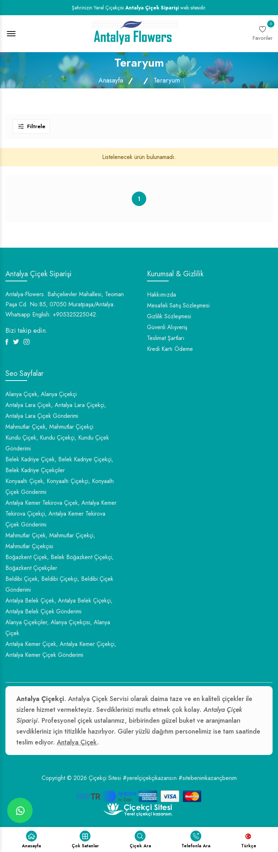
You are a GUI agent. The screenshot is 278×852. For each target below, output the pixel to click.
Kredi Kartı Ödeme (170, 349)
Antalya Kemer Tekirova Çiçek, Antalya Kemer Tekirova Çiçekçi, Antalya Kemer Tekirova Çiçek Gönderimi (61, 514)
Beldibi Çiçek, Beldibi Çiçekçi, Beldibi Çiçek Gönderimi (59, 584)
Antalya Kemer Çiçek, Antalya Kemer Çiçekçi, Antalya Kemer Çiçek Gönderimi (60, 649)
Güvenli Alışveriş (167, 327)
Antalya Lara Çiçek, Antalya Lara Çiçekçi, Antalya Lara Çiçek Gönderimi (55, 410)
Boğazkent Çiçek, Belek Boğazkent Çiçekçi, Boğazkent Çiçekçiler (59, 562)
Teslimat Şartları (166, 338)
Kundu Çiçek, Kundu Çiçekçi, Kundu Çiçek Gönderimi (57, 443)
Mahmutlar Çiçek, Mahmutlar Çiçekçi (49, 427)
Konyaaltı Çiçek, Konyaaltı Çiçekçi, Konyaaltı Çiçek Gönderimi (59, 486)
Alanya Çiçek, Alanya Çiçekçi (41, 394)
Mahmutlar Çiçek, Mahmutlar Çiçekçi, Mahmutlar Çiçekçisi (50, 540)
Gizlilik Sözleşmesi (169, 316)
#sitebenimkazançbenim (207, 778)
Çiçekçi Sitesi (105, 778)
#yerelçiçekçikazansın (150, 778)
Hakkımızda (161, 294)
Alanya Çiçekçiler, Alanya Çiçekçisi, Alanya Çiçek (57, 627)
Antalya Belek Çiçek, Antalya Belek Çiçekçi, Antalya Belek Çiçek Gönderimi (59, 606)
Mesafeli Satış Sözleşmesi (178, 305)
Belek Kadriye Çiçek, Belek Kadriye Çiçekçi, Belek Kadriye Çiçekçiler (59, 464)
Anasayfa (110, 80)
